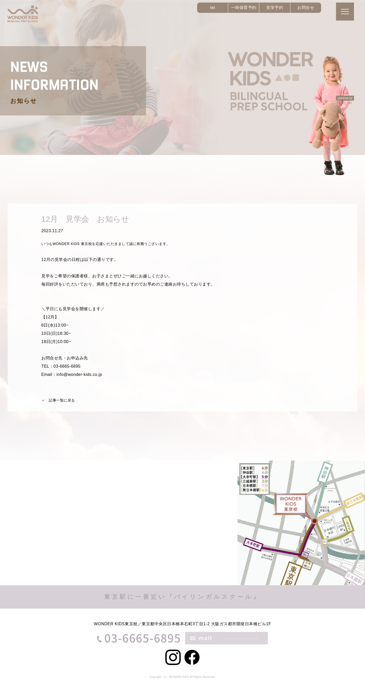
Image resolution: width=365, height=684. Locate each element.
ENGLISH (345, 102)
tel (212, 7)
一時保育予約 (243, 7)
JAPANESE (345, 98)
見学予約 (274, 7)
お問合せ (305, 7)
